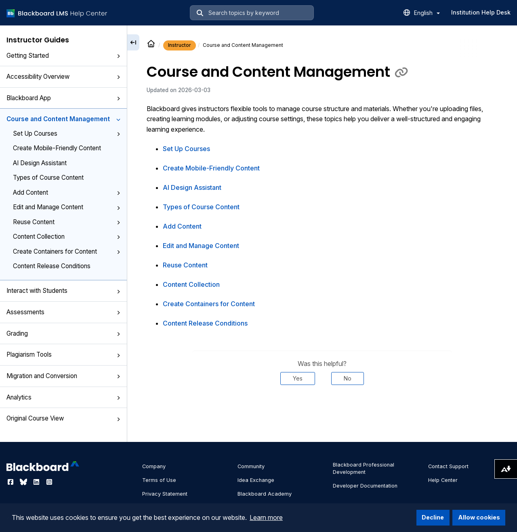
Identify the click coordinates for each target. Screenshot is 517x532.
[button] (118, 56)
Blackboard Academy (264, 494)
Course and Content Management (63, 119)
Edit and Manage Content (66, 207)
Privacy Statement (164, 494)
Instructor (179, 45)
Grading (63, 333)
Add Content (66, 192)
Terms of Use (159, 480)
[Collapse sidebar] (133, 42)
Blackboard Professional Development (363, 468)
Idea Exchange (255, 480)
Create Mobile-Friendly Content (57, 148)
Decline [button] (433, 517)
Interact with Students (63, 290)
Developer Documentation (365, 486)
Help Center (443, 480)
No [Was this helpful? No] (347, 378)
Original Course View (63, 418)
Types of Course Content (48, 177)
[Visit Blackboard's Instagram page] (49, 482)
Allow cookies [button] (479, 517)
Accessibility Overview (63, 76)
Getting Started (63, 55)
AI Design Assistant (40, 163)
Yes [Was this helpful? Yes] (298, 378)
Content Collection (66, 236)
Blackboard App (63, 98)
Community (251, 466)
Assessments (63, 312)
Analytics (63, 397)
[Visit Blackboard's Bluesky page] (24, 482)
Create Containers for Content (66, 251)
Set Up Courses (66, 133)
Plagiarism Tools (63, 354)
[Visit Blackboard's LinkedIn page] (37, 482)
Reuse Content (66, 222)
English (427, 12)
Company (154, 466)
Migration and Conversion (63, 376)
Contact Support (448, 466)
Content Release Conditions (51, 266)
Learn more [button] (266, 517)
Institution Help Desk (481, 12)
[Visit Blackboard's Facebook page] (11, 482)
